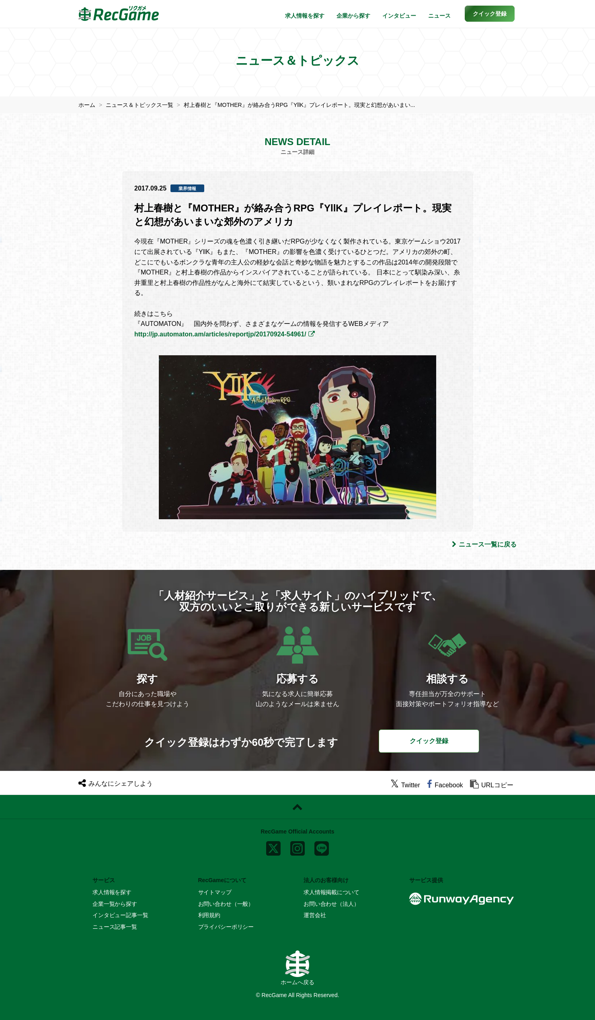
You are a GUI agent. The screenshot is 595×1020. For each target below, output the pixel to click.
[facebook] (445, 785)
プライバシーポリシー (226, 927)
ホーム (86, 105)
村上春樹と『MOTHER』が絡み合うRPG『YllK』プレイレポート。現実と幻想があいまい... (299, 105)
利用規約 (209, 915)
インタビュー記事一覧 (120, 915)
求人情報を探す (304, 15)
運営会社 (315, 915)
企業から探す (353, 15)
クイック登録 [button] (429, 740)
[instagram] (297, 847)
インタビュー (399, 15)
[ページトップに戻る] (297, 807)
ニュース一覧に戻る (484, 544)
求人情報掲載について (331, 892)
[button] (490, 14)
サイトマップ (215, 892)
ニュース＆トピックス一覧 (139, 105)
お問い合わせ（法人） (331, 904)
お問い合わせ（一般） (226, 904)
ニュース (439, 15)
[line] (321, 847)
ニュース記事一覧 (114, 927)
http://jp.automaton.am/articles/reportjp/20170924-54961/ (220, 334)
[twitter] (405, 785)
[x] (273, 847)
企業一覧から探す (114, 904)
